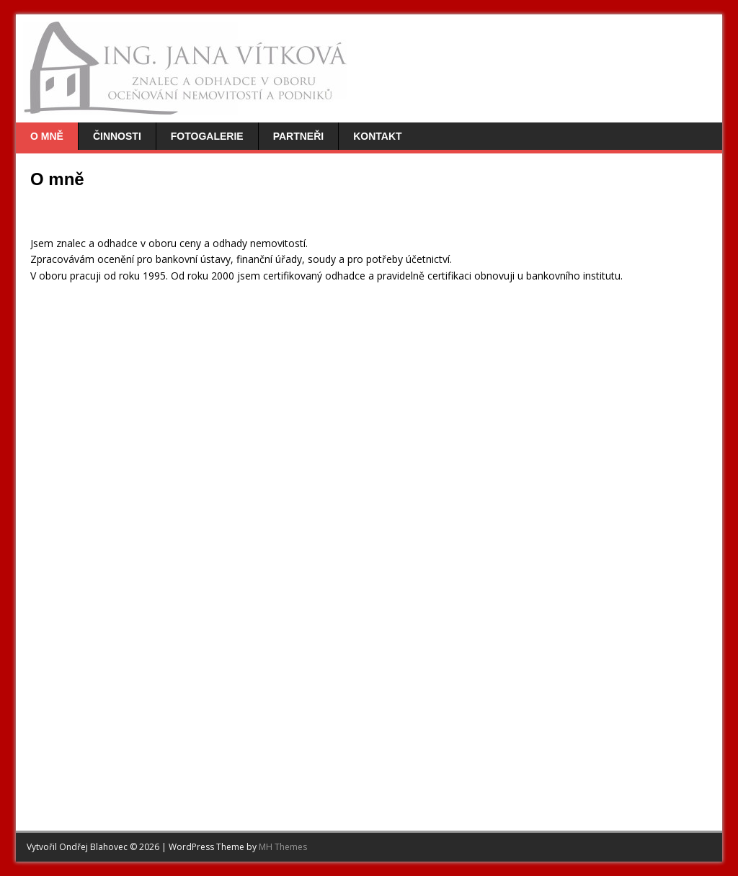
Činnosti (117, 136)
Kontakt (377, 136)
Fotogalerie (207, 136)
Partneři (298, 136)
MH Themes (283, 847)
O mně (46, 136)
